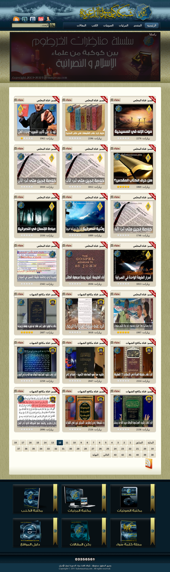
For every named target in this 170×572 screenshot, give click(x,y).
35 (33, 448)
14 (45, 442)
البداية (151, 442)
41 (130, 455)
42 (122, 455)
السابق (139, 442)
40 (137, 455)
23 (122, 448)
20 (145, 448)
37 (18, 448)
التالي (106, 455)
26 (100, 448)
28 (85, 448)
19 (152, 448)
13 (52, 442)
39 (145, 455)
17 (23, 442)
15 (37, 442)
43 (115, 455)
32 (55, 448)
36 (26, 448)
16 (30, 442)
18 (15, 442)
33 (48, 448)
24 (115, 448)
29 (78, 448)
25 (107, 448)
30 (70, 448)
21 (137, 448)
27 (93, 448)
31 (63, 448)
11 (67, 442)
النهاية (95, 455)
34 (41, 448)
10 (74, 442)
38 (152, 455)
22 (130, 448)
